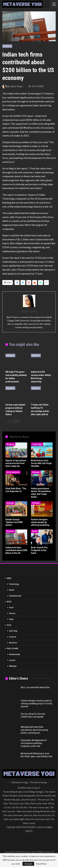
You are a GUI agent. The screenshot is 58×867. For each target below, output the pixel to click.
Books (34, 531)
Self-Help (13, 631)
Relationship (14, 654)
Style (11, 619)
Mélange (36, 472)
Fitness (12, 613)
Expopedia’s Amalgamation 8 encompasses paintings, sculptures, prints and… (34, 743)
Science (12, 637)
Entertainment (12, 472)
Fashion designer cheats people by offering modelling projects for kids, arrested (37, 703)
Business (7, 46)
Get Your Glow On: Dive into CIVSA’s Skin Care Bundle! (33, 715)
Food (11, 607)
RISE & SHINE (12, 648)
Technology (37, 444)
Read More (41, 864)
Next (17, 421)
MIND (9, 578)
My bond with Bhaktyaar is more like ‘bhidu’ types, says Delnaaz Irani (36, 755)
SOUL (9, 625)
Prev (9, 421)
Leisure (12, 660)
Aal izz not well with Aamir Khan (35, 687)
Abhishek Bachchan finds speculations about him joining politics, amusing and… (34, 730)
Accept (28, 863)
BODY (9, 602)
